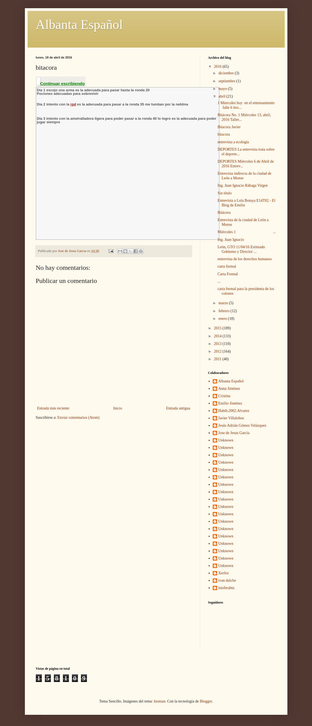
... (218, 281)
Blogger (206, 701)
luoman (159, 701)
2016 (218, 67)
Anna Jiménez (229, 389)
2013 (218, 344)
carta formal (226, 266)
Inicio (117, 408)
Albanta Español (79, 24)
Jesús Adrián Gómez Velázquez (242, 425)
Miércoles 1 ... (246, 232)
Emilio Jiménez (230, 403)
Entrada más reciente (53, 408)
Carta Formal (227, 274)
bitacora (223, 134)
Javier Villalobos (231, 418)
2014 (218, 336)
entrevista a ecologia (233, 142)
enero (223, 319)
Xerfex (223, 573)
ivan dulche (227, 580)
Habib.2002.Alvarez (233, 411)
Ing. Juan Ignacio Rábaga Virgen (242, 185)
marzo (223, 303)
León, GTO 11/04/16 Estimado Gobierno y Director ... (241, 249)
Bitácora (223, 212)
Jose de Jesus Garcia (234, 433)
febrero (224, 311)
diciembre (226, 73)
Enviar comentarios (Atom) (78, 417)
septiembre (227, 81)
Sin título (224, 193)
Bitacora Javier (228, 127)
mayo (223, 89)
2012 (218, 351)
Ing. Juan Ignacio (230, 240)
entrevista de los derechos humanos (244, 259)
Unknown (225, 440)
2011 (218, 359)
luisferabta (226, 588)
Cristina (224, 396)
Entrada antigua (178, 408)
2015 (218, 328)
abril (222, 96)
